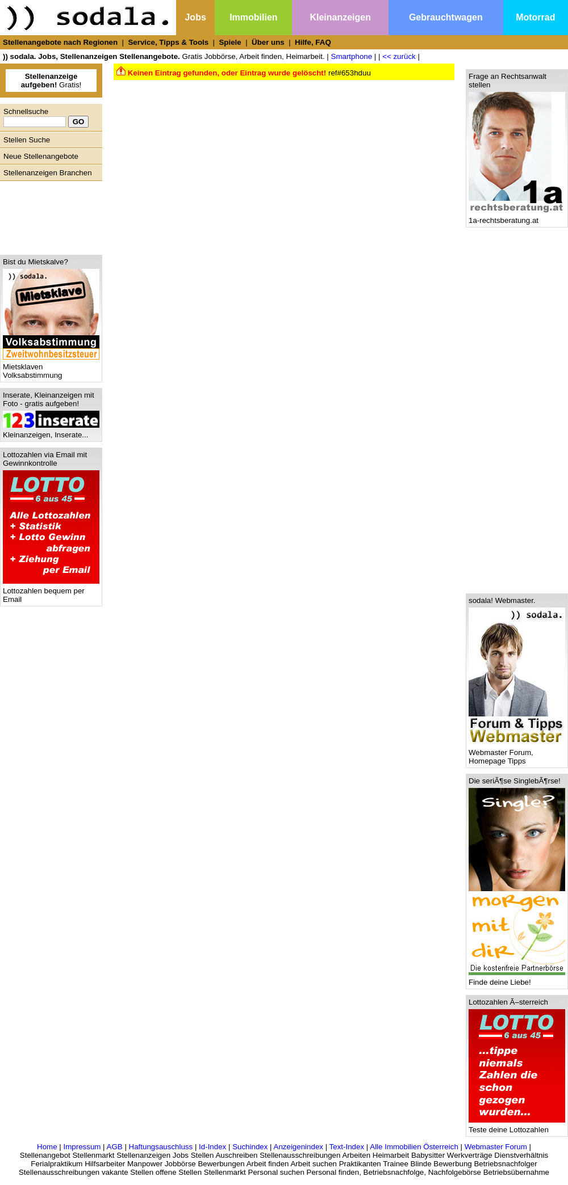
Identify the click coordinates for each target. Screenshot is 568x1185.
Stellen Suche (26, 140)
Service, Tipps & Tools (168, 42)
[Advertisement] (48, 215)
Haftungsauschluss (161, 1146)
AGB (115, 1146)
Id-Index (212, 1146)
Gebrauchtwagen (446, 17)
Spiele (230, 42)
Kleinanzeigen (340, 17)
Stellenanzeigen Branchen (47, 172)
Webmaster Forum (496, 1146)
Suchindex (250, 1146)
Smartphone (352, 56)
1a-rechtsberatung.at (517, 217)
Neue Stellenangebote (40, 156)
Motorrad (535, 17)
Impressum (82, 1146)
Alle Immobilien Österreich (414, 1146)
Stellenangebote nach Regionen (60, 42)
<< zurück (399, 56)
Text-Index (347, 1146)
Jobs (195, 17)
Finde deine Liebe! (517, 978)
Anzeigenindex (298, 1146)
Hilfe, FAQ (313, 42)
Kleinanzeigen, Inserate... (51, 431)
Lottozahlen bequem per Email (51, 592)
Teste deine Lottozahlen (517, 1126)
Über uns (268, 42)
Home (47, 1146)
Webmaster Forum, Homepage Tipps (517, 753)
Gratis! (51, 80)
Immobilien (253, 17)
